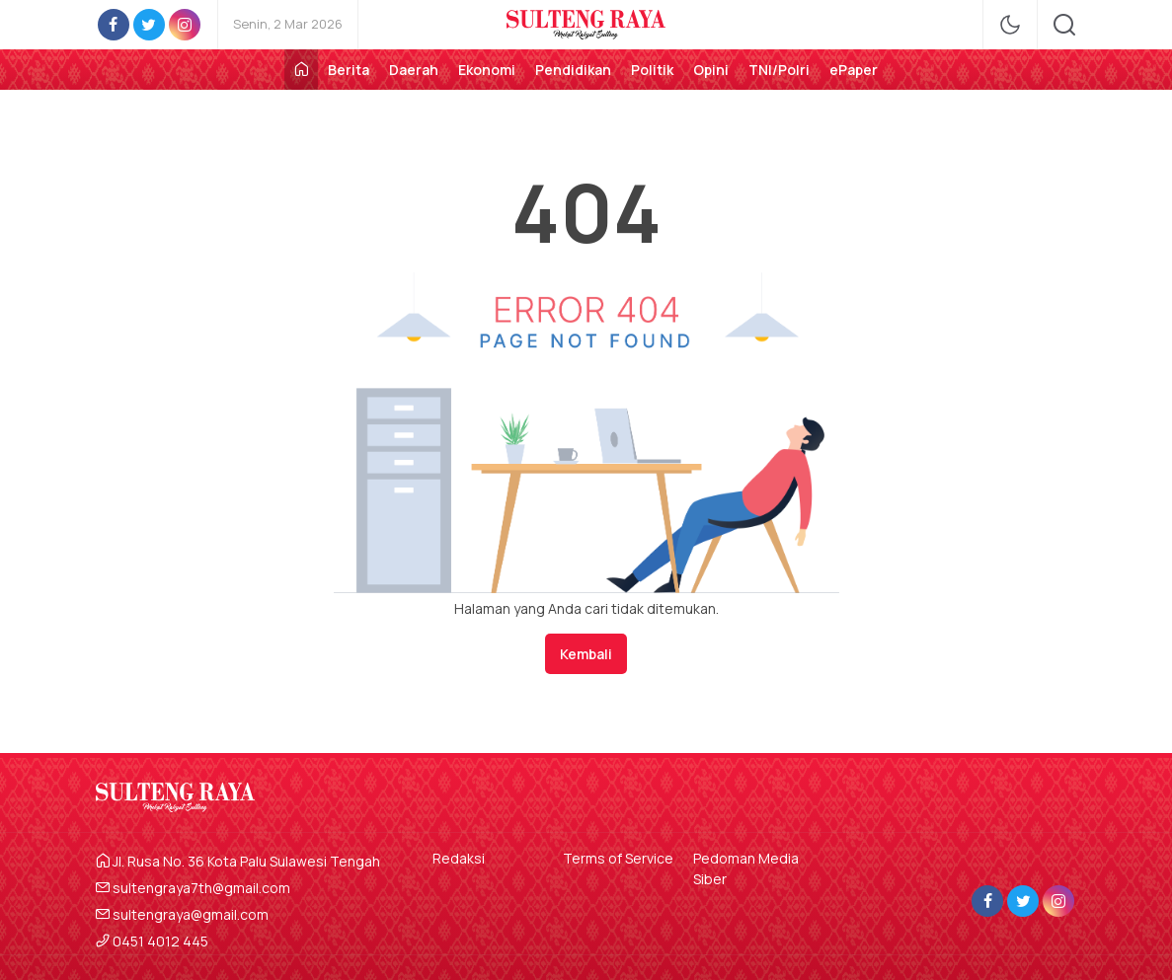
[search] (1064, 24)
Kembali (586, 653)
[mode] (1010, 24)
